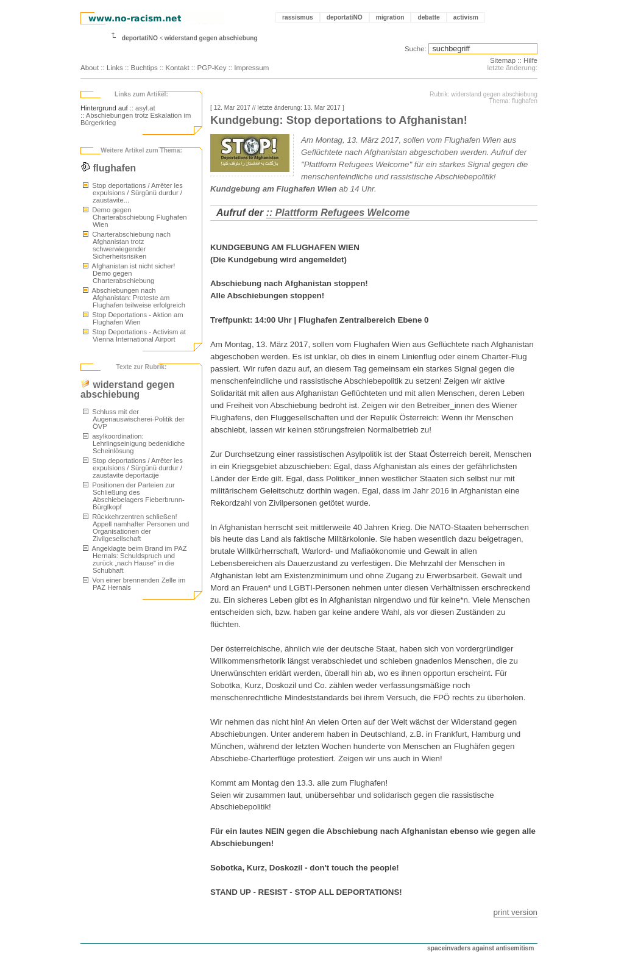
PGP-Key (211, 67)
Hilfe (530, 60)
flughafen (108, 168)
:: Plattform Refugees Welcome (338, 212)
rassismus (297, 17)
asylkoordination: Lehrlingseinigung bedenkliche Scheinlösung (134, 443)
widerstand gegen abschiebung (211, 38)
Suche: (416, 48)
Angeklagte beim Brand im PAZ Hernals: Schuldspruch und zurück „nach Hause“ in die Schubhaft (135, 559)
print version (515, 912)
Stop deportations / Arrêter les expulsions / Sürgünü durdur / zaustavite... (133, 193)
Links (115, 67)
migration (390, 17)
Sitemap (503, 60)
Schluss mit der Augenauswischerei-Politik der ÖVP (134, 419)
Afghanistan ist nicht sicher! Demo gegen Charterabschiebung (129, 273)
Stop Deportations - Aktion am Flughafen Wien (133, 318)
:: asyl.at (142, 108)
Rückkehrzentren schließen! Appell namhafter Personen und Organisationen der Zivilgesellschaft (136, 527)
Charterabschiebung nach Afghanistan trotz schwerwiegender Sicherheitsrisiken (127, 245)
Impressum (251, 67)
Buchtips (144, 67)
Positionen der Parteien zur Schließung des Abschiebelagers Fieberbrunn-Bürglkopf (134, 496)
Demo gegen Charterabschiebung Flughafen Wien (134, 217)
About (89, 67)
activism (465, 17)
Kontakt (178, 67)
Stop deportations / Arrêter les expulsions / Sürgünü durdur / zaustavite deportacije (133, 468)
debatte (428, 17)
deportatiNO (345, 17)
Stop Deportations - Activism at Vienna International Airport (134, 335)
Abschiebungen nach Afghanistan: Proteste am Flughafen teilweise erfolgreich (134, 298)
